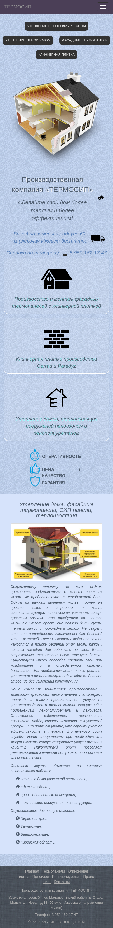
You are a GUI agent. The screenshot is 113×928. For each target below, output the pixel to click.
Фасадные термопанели (85, 40)
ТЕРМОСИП (17, 7)
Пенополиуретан (66, 876)
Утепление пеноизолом (27, 40)
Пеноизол (40, 876)
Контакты (62, 882)
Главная (32, 871)
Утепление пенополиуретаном (56, 26)
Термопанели (53, 871)
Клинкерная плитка (56, 54)
